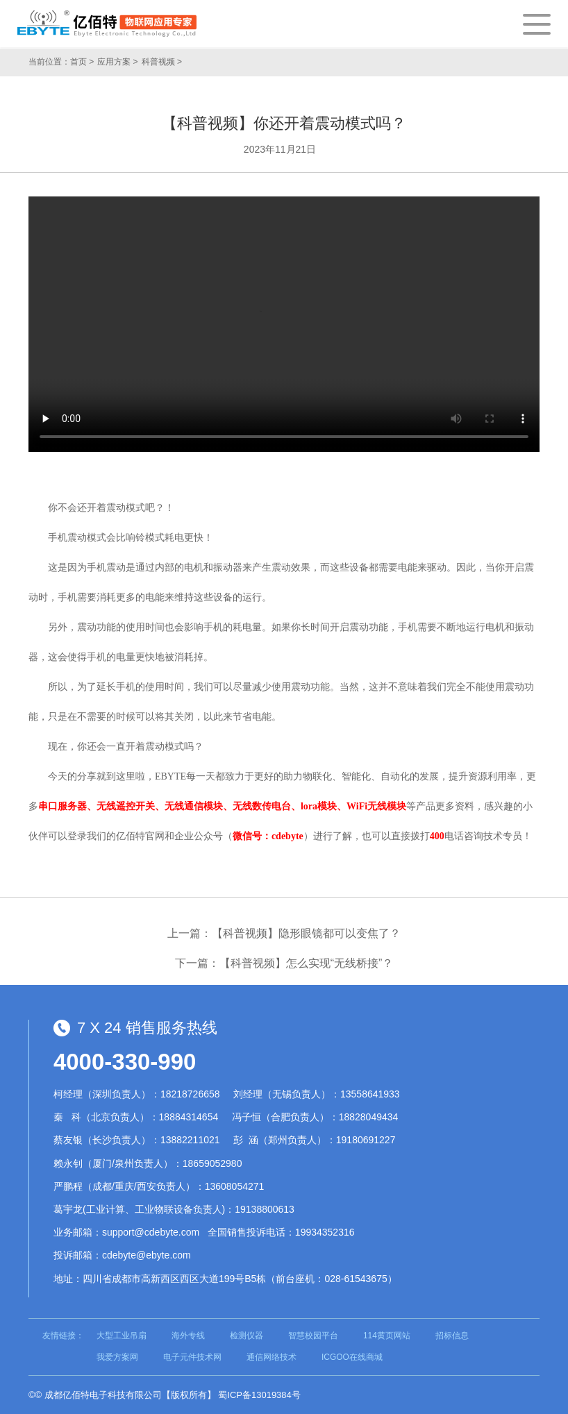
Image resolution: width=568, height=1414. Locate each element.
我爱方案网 (117, 1357)
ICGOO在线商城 (352, 1357)
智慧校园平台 (313, 1335)
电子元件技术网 (192, 1357)
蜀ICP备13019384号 (259, 1395)
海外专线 (188, 1335)
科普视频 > (162, 62)
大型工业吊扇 (122, 1335)
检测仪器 (246, 1335)
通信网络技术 (271, 1357)
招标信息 (452, 1335)
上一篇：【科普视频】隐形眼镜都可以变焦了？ (284, 933)
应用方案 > (117, 62)
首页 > (82, 62)
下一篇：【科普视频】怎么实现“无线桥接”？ (284, 963)
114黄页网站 (386, 1335)
